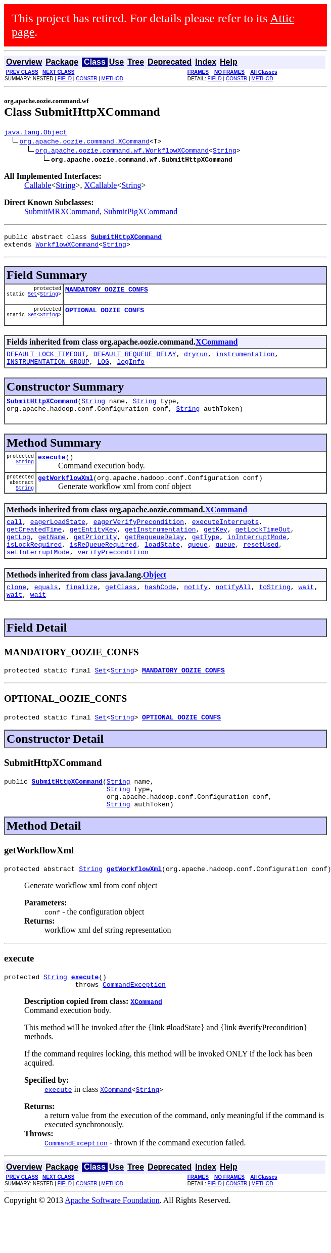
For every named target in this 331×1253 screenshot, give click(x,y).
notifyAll (233, 615)
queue (198, 569)
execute (52, 471)
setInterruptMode (38, 579)
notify (196, 615)
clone (16, 615)
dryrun (196, 362)
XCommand (217, 349)
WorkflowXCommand (67, 248)
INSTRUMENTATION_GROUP (48, 371)
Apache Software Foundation (112, 1244)
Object (154, 602)
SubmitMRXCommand (62, 213)
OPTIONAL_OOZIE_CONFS (104, 317)
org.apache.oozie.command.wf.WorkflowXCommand (122, 151)
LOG (103, 371)
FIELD (65, 78)
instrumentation (244, 362)
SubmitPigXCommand (140, 213)
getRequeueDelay (154, 560)
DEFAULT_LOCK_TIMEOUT (46, 362)
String (225, 151)
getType (206, 560)
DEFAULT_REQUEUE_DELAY (134, 362)
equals (46, 615)
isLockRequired (34, 569)
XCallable (100, 186)
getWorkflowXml (65, 495)
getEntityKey (93, 551)
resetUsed (260, 569)
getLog (18, 560)
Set (32, 301)
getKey (215, 551)
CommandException (134, 1028)
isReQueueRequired (103, 569)
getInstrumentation (160, 551)
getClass (120, 615)
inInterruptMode (257, 560)
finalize (81, 615)
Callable (37, 186)
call (14, 542)
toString (274, 615)
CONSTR (86, 78)
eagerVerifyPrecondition (138, 542)
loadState (162, 569)
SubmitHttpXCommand (42, 412)
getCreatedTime (34, 551)
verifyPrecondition (112, 579)
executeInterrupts (225, 542)
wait (306, 615)
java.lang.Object (35, 133)
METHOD (112, 78)
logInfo (131, 371)
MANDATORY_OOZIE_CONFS (106, 295)
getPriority (95, 560)
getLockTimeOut (262, 551)
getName (52, 560)
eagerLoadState (57, 542)
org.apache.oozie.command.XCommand (85, 142)
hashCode (160, 615)
